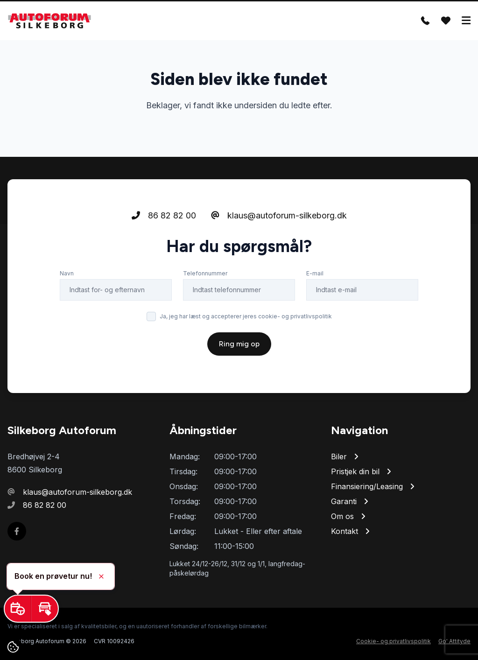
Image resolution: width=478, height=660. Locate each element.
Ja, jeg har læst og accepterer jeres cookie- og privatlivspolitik (246, 316)
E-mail (314, 273)
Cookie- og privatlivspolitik (393, 641)
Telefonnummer (205, 273)
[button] (18, 608)
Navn (67, 273)
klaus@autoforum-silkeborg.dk (279, 215)
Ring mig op (239, 343)
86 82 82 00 (164, 215)
